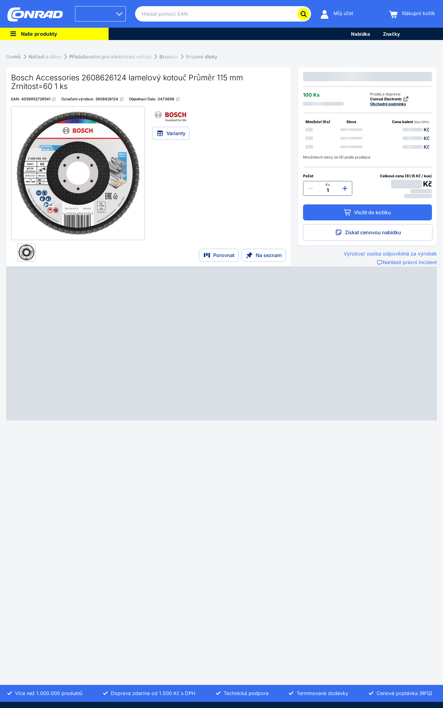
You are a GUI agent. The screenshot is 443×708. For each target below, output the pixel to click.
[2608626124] (109, 99)
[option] (367, 129)
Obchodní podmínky (388, 104)
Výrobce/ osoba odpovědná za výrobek (390, 254)
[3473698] (169, 99)
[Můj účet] (336, 14)
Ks (327, 184)
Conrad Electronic (389, 99)
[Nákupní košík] (412, 14)
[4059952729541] (38, 99)
